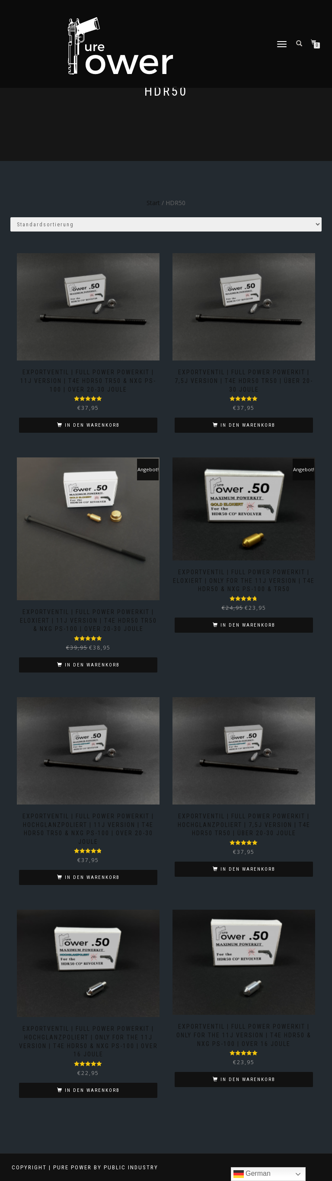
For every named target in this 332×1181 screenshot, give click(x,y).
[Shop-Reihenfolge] (166, 224)
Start (153, 203)
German (252, 1174)
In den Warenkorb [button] (92, 425)
